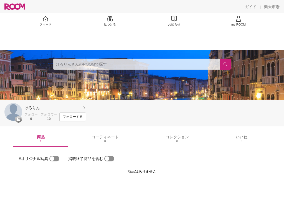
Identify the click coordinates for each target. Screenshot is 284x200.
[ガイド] (251, 6)
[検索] (225, 64)
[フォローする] (72, 116)
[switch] (54, 158)
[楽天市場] (272, 6)
